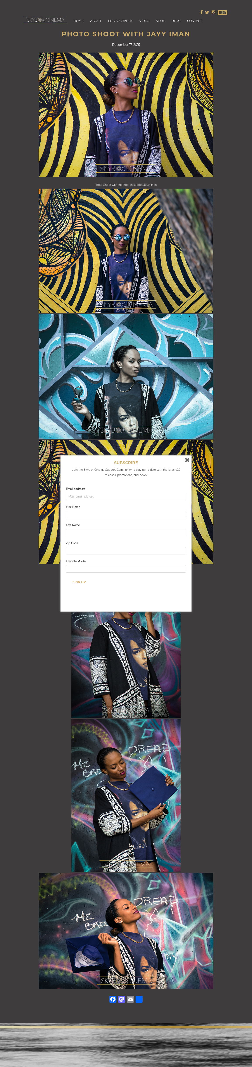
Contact (194, 21)
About (95, 21)
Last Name (73, 525)
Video (144, 21)
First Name (73, 507)
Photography (120, 21)
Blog (176, 21)
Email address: (75, 489)
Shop (160, 21)
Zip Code (72, 543)
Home (79, 21)
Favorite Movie (76, 561)
